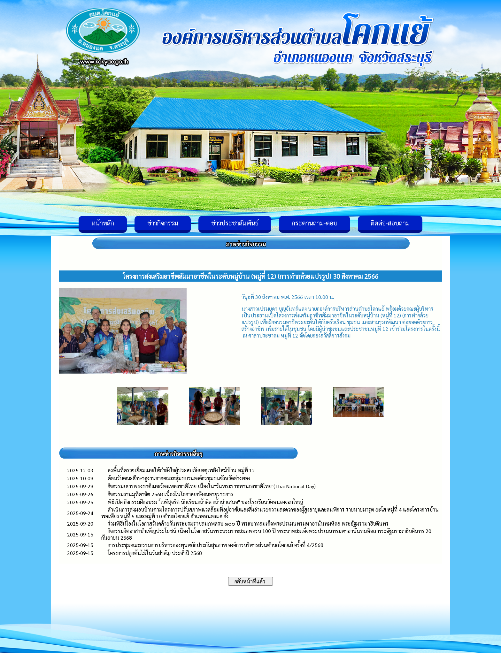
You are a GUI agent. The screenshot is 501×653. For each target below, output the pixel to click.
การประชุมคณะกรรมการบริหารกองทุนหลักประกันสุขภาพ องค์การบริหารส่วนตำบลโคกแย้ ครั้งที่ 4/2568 (215, 545)
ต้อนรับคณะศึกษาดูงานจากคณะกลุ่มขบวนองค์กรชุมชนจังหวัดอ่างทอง (179, 478)
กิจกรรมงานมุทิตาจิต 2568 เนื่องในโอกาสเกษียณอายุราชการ (170, 494)
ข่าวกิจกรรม (162, 223)
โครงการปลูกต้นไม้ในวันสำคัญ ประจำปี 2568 (155, 553)
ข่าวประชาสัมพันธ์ (234, 223)
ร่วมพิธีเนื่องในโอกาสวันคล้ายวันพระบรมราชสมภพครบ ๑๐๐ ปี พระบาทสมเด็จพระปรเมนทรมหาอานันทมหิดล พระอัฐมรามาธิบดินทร (248, 523)
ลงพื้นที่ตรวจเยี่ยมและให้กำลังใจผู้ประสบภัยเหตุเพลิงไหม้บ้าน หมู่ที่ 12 (181, 470)
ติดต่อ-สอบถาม (390, 223)
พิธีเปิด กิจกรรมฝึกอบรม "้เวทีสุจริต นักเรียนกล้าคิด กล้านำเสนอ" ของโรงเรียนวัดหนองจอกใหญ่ (205, 501)
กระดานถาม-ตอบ (314, 223)
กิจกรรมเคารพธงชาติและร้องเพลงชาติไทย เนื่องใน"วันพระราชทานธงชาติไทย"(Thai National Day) (212, 486)
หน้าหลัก (102, 223)
